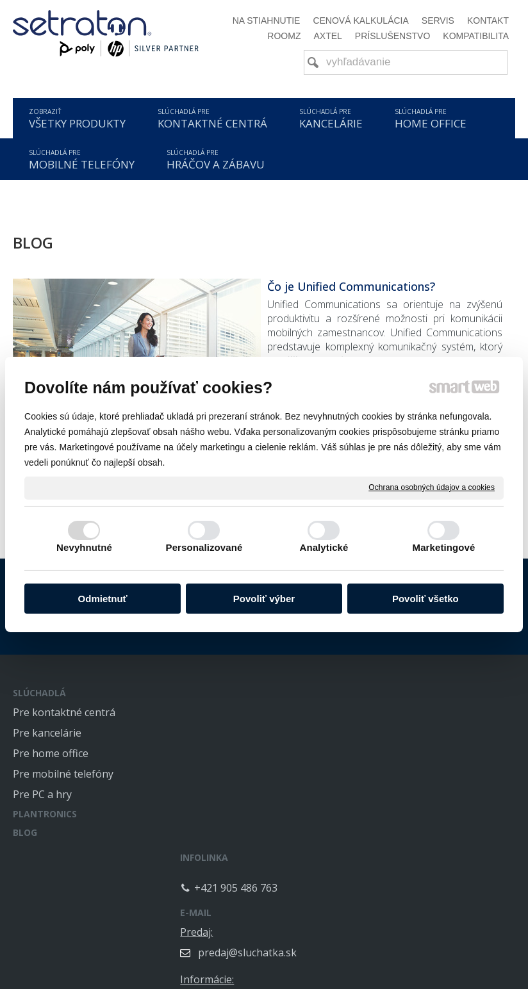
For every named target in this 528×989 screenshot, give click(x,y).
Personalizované (204, 547)
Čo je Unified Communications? (351, 286)
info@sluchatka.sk (435, 780)
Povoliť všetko (425, 598)
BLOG (25, 832)
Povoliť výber (264, 598)
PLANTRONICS (45, 814)
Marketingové (444, 547)
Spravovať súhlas (461, 974)
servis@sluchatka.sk (440, 828)
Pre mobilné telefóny (63, 774)
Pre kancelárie (47, 733)
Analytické (323, 547)
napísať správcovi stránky (235, 974)
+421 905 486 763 (248, 723)
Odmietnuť (103, 598)
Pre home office (50, 753)
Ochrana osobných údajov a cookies (431, 487)
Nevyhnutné (84, 547)
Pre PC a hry (42, 794)
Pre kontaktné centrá (64, 712)
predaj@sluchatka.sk (441, 733)
